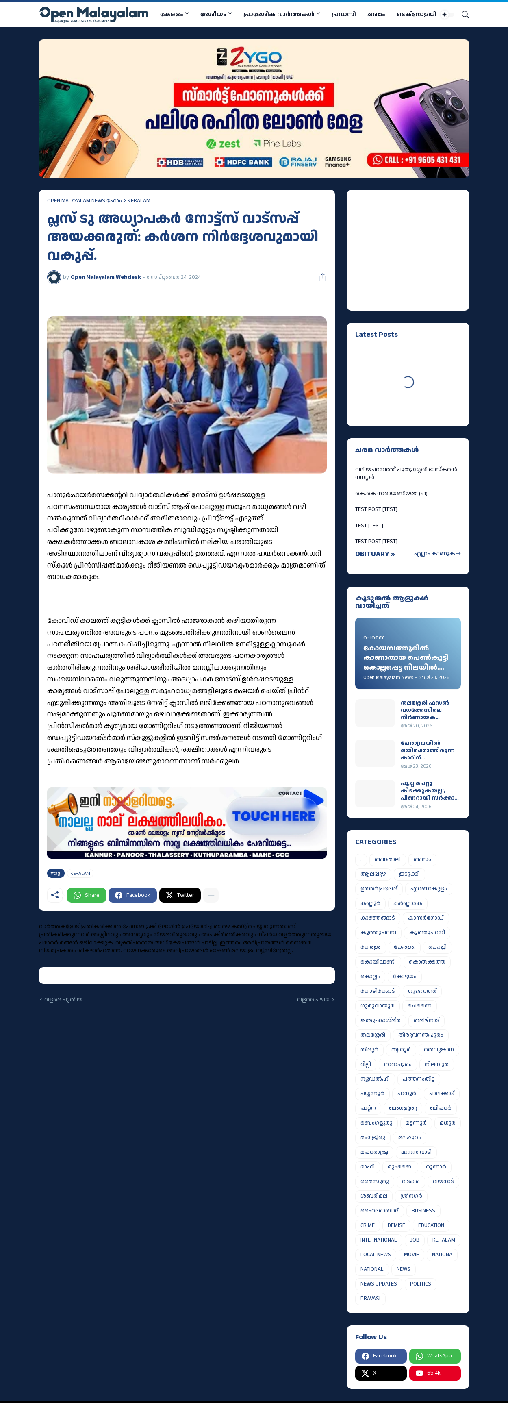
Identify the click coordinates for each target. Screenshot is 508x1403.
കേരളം (171, 14)
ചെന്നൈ (420, 1006)
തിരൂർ (369, 1050)
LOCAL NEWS (375, 1255)
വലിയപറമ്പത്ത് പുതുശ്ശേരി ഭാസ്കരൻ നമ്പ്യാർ (406, 473)
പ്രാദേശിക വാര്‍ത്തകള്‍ (279, 14)
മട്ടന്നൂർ (416, 1123)
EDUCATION (431, 1225)
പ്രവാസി (344, 14)
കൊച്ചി (437, 947)
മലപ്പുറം (409, 1137)
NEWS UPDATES (378, 1284)
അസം (422, 859)
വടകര (411, 1181)
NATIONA (442, 1255)
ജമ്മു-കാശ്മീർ (380, 1020)
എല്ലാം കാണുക (434, 553)
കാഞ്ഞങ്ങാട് (377, 918)
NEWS (403, 1269)
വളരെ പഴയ (313, 1000)
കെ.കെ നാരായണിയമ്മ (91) (391, 493)
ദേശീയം (213, 14)
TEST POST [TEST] (376, 509)
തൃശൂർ (401, 1050)
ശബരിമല (373, 1196)
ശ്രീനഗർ (411, 1196)
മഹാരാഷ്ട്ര (374, 1152)
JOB (414, 1240)
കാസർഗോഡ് (426, 918)
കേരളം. (404, 947)
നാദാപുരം (398, 1064)
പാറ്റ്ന (368, 1108)
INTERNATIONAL (378, 1240)
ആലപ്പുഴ (373, 874)
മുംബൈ (400, 1167)
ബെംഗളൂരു (376, 1123)
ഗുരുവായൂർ (377, 1006)
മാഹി (367, 1167)
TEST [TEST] (369, 526)
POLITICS (420, 1284)
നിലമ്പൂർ (437, 1064)
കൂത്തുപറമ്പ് (427, 933)
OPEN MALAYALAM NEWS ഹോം (84, 201)
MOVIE (411, 1255)
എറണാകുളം (428, 889)
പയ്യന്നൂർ (372, 1094)
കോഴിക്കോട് (377, 991)
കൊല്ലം (370, 976)
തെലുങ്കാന (439, 1050)
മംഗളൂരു (372, 1137)
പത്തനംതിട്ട (419, 1079)
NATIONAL (372, 1269)
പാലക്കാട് (441, 1094)
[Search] (462, 15)
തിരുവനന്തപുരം (420, 1035)
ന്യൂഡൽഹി (375, 1079)
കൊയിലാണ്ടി (378, 962)
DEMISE (396, 1225)
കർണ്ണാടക (407, 903)
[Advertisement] (406, 249)
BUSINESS (423, 1211)
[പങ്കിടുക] (320, 277)
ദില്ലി (365, 1064)
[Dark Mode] (447, 15)
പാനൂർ (406, 1094)
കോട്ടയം (405, 976)
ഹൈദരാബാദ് (379, 1211)
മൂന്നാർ (436, 1167)
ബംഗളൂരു (403, 1108)
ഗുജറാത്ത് (422, 991)
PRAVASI (370, 1298)
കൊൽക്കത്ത (427, 962)
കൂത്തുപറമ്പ (378, 933)
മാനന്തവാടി (416, 1152)
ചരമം (376, 14)
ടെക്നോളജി (416, 14)
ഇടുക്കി (409, 874)
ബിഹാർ (441, 1108)
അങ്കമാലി (388, 859)
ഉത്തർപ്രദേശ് (378, 889)
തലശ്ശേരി (372, 1035)
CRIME (367, 1225)
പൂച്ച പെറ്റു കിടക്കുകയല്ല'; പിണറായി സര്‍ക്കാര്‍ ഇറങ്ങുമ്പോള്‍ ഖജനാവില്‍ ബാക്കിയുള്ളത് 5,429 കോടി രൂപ (430, 791)
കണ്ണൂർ (370, 903)
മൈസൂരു (374, 1181)
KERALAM (139, 201)
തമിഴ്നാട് (426, 1020)
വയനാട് (443, 1181)
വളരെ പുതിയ (63, 1000)
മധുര (448, 1123)
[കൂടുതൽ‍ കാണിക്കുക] (211, 895)
